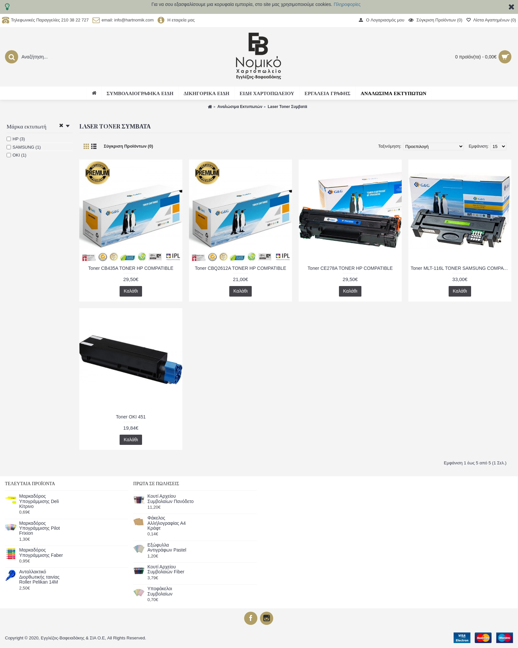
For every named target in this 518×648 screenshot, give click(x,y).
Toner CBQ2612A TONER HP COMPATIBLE (240, 268)
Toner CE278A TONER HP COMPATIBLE (350, 268)
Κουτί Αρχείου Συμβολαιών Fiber (165, 569)
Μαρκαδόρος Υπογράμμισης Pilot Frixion (39, 528)
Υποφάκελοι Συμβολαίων (159, 591)
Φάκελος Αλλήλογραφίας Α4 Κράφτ (166, 523)
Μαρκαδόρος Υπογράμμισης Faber (41, 553)
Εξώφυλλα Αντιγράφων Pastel (166, 548)
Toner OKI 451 (131, 416)
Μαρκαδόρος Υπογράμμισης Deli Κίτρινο (39, 501)
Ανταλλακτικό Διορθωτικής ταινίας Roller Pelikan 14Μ (39, 577)
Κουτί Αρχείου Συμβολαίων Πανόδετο (170, 499)
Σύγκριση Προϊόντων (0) (128, 146)
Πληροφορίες (347, 4)
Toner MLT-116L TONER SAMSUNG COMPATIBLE (461, 268)
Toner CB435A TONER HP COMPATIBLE (130, 268)
